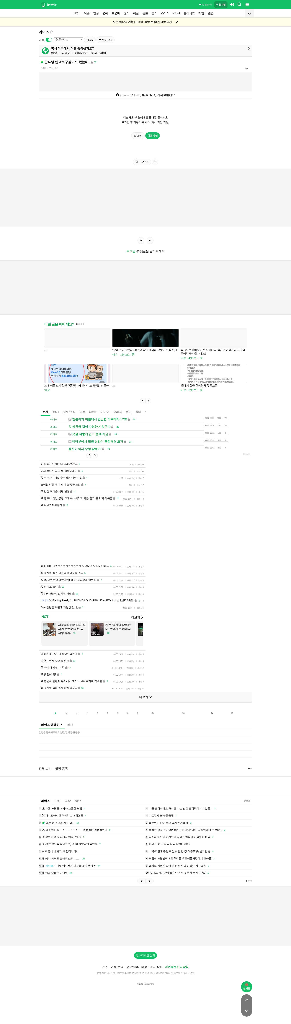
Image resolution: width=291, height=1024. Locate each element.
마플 (82, 411)
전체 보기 (45, 768)
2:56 (247, 800)
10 (153, 712)
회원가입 (221, 4)
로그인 (138, 135)
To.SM (90, 39)
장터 (126, 13)
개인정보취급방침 (177, 966)
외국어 (65, 52)
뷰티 (154, 13)
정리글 (117, 411)
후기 (129, 411)
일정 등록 (61, 768)
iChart (176, 13)
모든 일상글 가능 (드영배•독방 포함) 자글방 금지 (142, 21)
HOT (77, 13)
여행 (54, 52)
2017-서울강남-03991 (169, 972)
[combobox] (68, 39)
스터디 (165, 13)
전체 (45, 411)
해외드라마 (98, 52)
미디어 (104, 411)
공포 (145, 13)
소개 (105, 966)
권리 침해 (156, 966)
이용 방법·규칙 (205, 5)
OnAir (93, 411)
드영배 (116, 13)
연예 (105, 13)
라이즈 (44, 32)
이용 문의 (117, 966)
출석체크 (189, 13)
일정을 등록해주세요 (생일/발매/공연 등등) (59, 732)
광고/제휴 (132, 966)
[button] (143, 400)
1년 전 (43, 68)
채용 (144, 966)
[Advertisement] (145, 916)
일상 (96, 13)
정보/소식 (69, 411)
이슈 (86, 13)
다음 (183, 712)
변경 (210, 13)
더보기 (137, 617)
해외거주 (81, 52)
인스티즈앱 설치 (145, 955)
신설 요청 (106, 39)
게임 (201, 13)
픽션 (136, 13)
